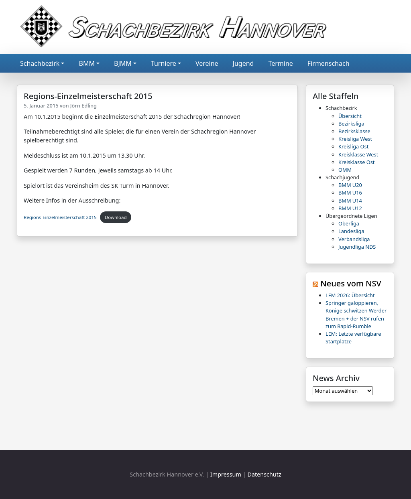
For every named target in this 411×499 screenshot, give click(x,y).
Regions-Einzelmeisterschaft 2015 (60, 217)
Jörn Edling (83, 105)
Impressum (225, 474)
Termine (280, 63)
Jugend (243, 63)
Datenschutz (264, 474)
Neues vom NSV (350, 283)
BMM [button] (86, 63)
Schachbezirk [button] (39, 63)
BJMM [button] (123, 63)
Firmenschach (328, 63)
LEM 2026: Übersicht (350, 295)
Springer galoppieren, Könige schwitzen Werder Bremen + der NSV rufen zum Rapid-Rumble (356, 314)
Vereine (206, 63)
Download (116, 217)
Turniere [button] (163, 63)
